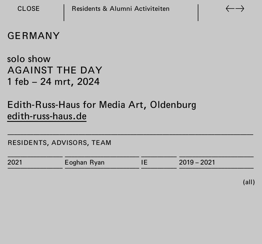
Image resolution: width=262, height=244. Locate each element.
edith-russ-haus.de (46, 115)
